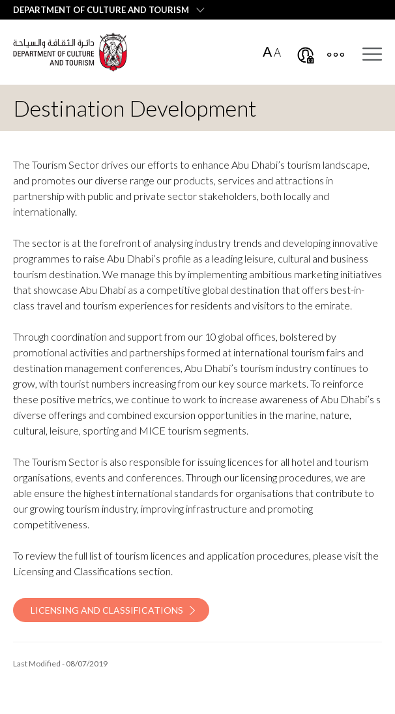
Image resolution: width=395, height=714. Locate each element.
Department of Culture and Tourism (101, 10)
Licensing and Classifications (107, 610)
